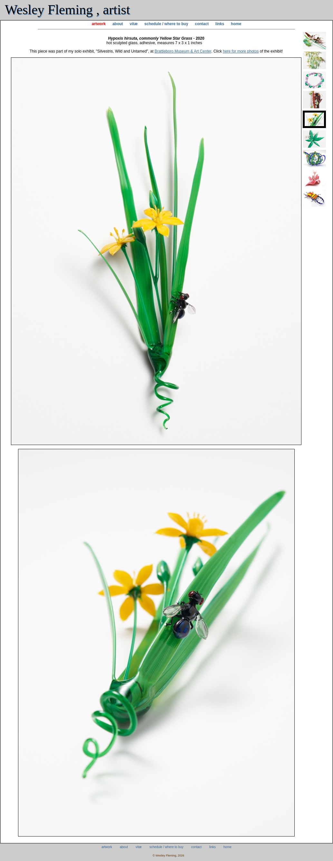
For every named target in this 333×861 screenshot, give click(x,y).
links (219, 24)
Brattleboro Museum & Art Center (183, 51)
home (236, 24)
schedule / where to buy (166, 24)
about (117, 24)
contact (202, 24)
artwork (99, 24)
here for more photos (241, 51)
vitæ (134, 24)
